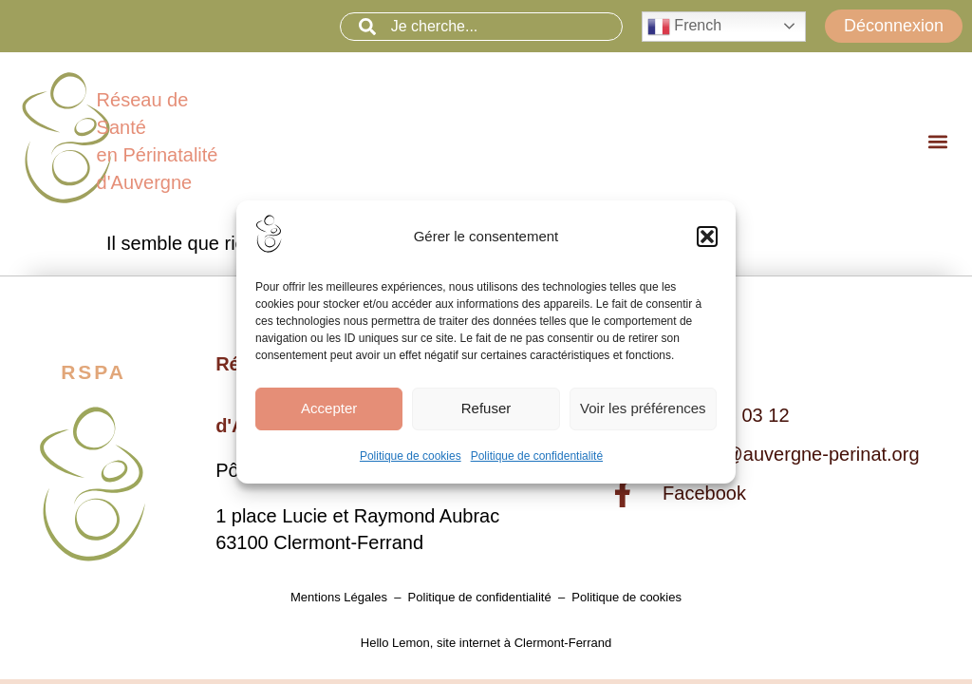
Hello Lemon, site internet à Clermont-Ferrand (486, 643)
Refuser (486, 408)
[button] (707, 236)
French (684, 26)
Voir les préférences (643, 408)
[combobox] (481, 26)
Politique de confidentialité (537, 456)
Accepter (329, 408)
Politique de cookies (410, 456)
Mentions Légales (338, 597)
